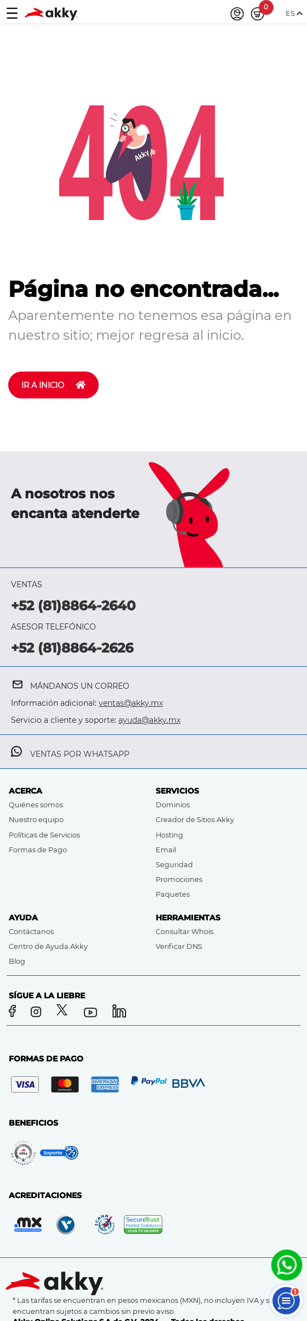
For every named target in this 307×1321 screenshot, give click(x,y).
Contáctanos (31, 931)
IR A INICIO (53, 385)
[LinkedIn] (120, 1012)
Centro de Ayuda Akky (48, 946)
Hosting (169, 835)
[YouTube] (92, 1012)
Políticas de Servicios (44, 835)
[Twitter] (64, 1012)
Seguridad (174, 865)
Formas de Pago (38, 850)
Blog (17, 961)
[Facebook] (13, 1012)
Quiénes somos (36, 805)
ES (294, 13)
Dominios (173, 805)
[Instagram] (39, 1012)
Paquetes (173, 894)
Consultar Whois (184, 931)
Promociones (179, 879)
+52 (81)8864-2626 (72, 648)
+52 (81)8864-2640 (73, 606)
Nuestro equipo (36, 820)
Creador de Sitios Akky (195, 820)
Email (166, 850)
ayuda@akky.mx (149, 720)
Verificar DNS (179, 946)
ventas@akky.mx (131, 703)
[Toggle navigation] (12, 14)
